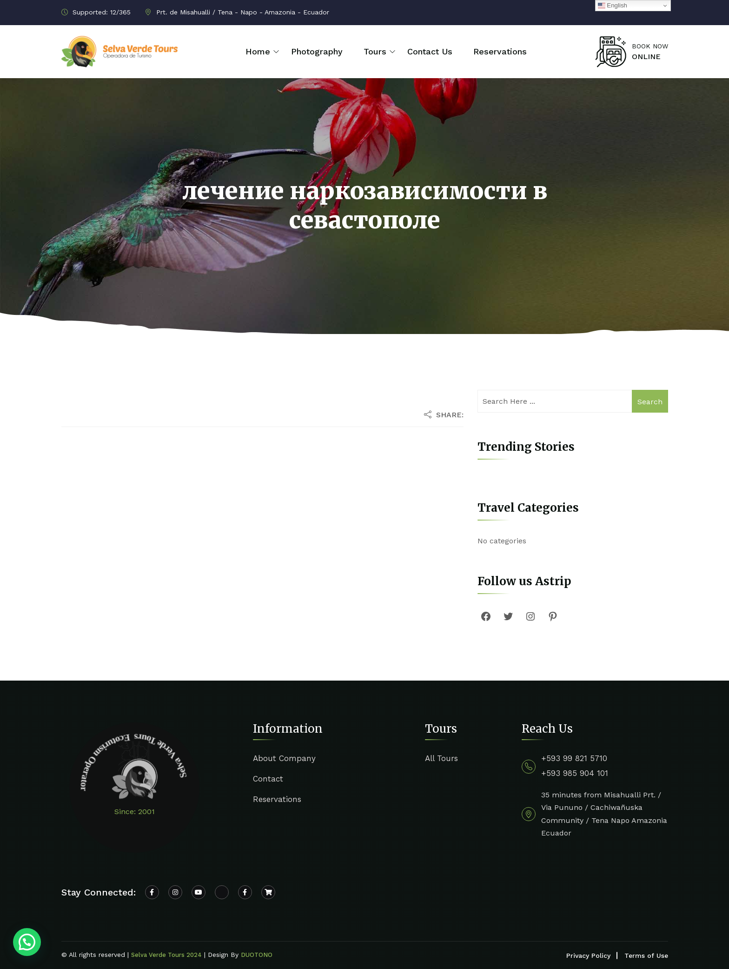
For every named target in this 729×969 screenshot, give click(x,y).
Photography (317, 51)
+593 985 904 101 (574, 773)
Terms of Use (646, 955)
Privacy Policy (588, 955)
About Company (284, 758)
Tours (375, 51)
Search (650, 401)
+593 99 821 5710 (574, 758)
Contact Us (429, 51)
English (612, 5)
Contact (268, 778)
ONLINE (646, 56)
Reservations (500, 51)
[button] (27, 942)
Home (257, 51)
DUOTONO (256, 954)
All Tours (441, 758)
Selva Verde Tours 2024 (166, 954)
